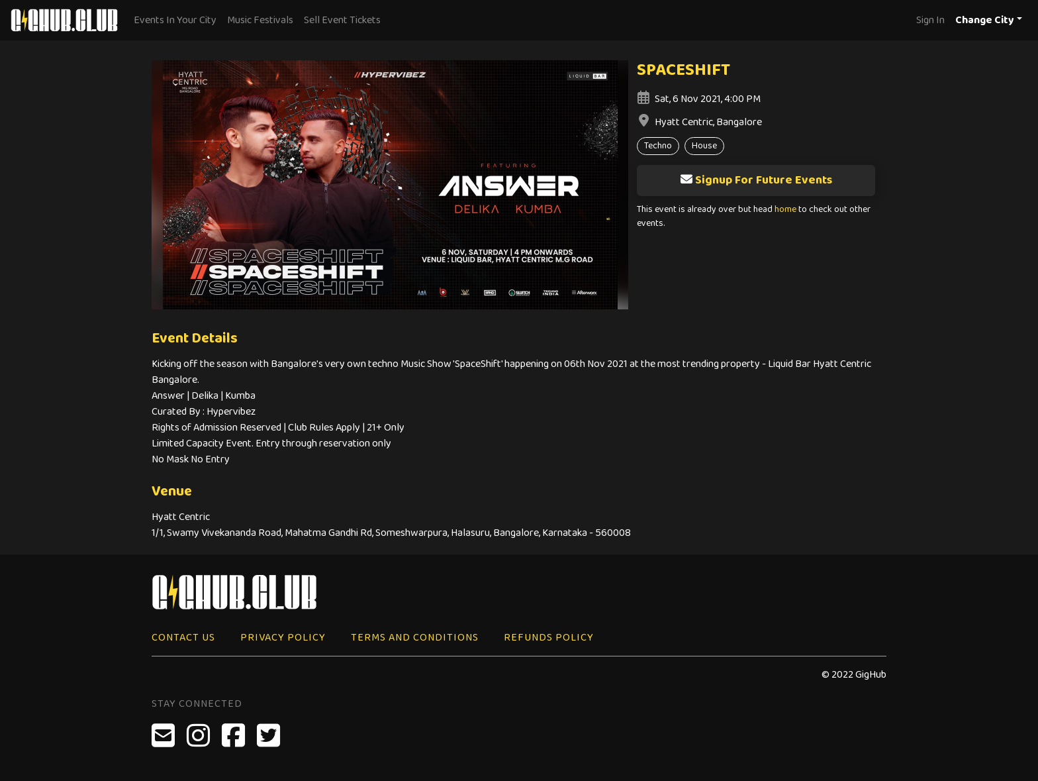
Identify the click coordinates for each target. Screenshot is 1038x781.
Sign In (930, 20)
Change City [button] (984, 20)
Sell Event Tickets (342, 20)
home (785, 209)
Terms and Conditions (415, 637)
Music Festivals (260, 20)
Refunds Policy (549, 637)
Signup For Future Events (756, 180)
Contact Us (183, 637)
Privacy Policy (283, 637)
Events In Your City (175, 20)
